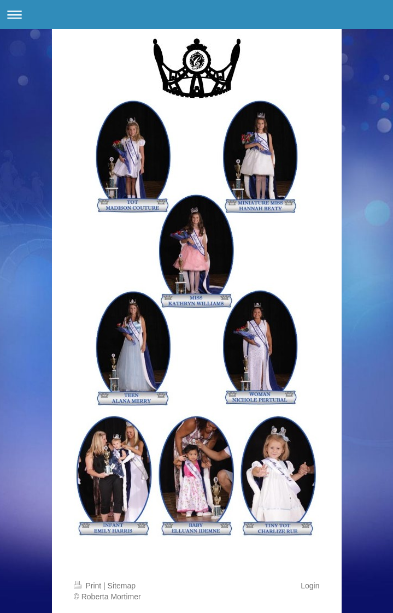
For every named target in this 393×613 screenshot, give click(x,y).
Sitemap (122, 585)
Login (310, 585)
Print (89, 585)
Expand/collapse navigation (196, 14)
